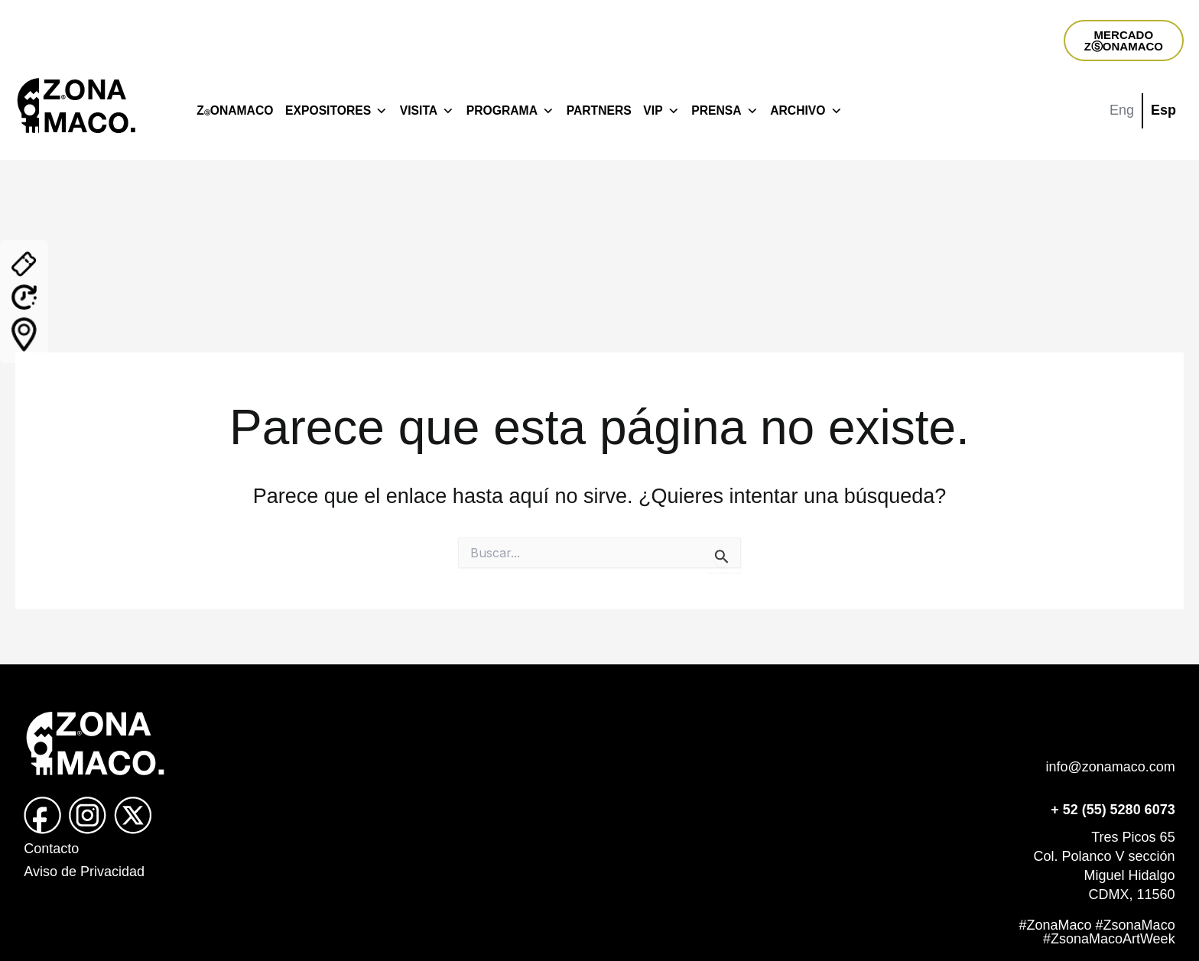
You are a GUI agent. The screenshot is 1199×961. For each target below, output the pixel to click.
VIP (661, 111)
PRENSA (724, 111)
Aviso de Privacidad (84, 871)
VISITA (427, 111)
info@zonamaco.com (1110, 766)
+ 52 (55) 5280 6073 (1113, 809)
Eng (1122, 110)
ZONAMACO (235, 110)
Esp (1163, 110)
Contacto (51, 848)
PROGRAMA (510, 111)
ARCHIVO (806, 111)
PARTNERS (599, 110)
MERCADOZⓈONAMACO (1123, 40)
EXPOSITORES (336, 111)
